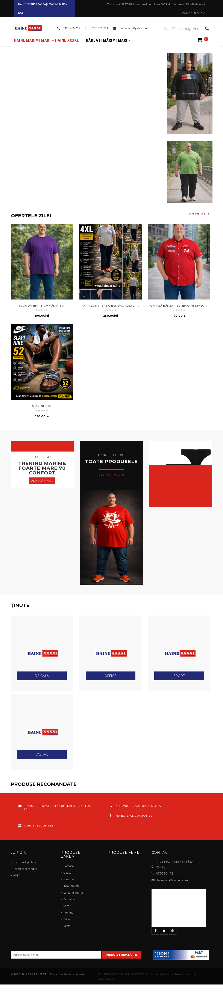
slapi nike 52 (41, 406)
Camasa (68, 866)
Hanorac (68, 879)
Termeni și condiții (25, 869)
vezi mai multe (111, 474)
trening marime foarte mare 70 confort (42, 468)
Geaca (67, 873)
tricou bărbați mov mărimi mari (41, 305)
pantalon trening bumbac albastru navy (115, 305)
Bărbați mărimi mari (106, 40)
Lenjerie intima (73, 892)
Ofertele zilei (200, 214)
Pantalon (69, 899)
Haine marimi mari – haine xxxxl (46, 40)
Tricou (67, 919)
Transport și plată (24, 862)
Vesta (66, 926)
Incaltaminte (71, 886)
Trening (68, 912)
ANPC (17, 875)
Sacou (67, 906)
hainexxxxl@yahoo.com (172, 880)
